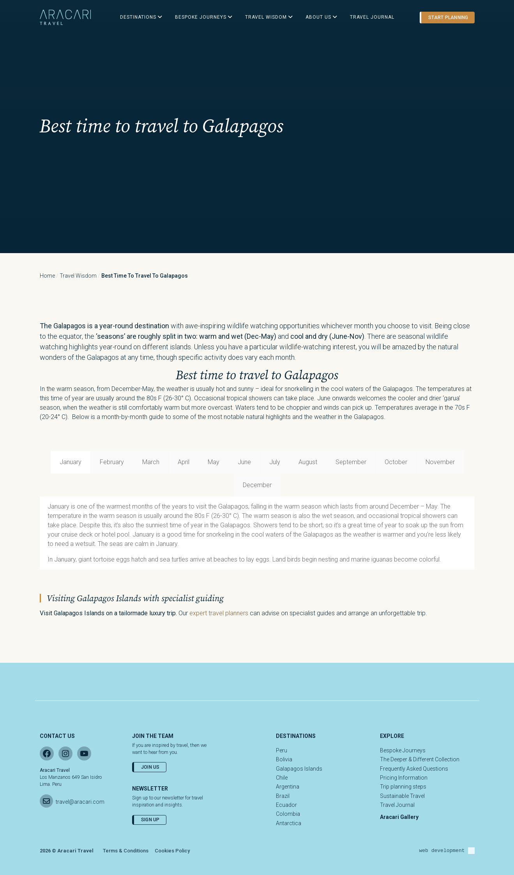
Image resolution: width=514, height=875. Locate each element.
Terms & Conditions (125, 850)
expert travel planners (218, 613)
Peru (281, 750)
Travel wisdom (78, 276)
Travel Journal (397, 805)
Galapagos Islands (299, 769)
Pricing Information (403, 778)
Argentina (287, 786)
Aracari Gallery (399, 817)
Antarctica (288, 823)
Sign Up (150, 819)
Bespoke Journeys (403, 750)
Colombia (288, 814)
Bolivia (284, 759)
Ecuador (286, 805)
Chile (282, 778)
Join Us (150, 767)
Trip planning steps (403, 786)
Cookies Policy (172, 850)
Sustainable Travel (402, 796)
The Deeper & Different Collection (419, 759)
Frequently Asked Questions (414, 769)
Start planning (448, 17)
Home (47, 276)
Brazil (283, 796)
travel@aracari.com (80, 802)
